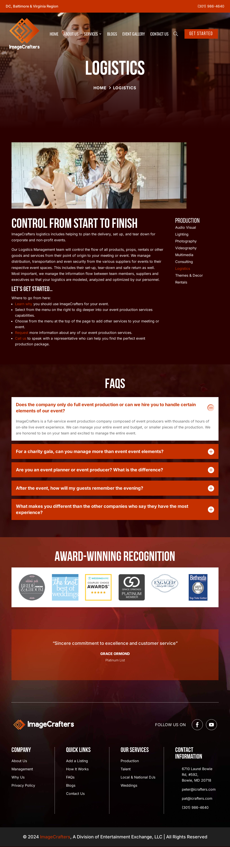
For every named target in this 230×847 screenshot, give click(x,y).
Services (91, 33)
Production (130, 761)
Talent (126, 769)
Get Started (201, 33)
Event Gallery (133, 33)
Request (21, 332)
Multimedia (184, 255)
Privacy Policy (23, 786)
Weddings (129, 786)
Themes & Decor (189, 275)
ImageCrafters (55, 837)
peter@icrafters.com (199, 789)
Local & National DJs (138, 778)
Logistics (182, 268)
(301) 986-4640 (211, 6)
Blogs (112, 33)
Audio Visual (185, 227)
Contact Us (159, 33)
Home (54, 33)
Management (22, 769)
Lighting (181, 234)
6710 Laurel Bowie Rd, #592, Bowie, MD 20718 (197, 775)
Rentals (181, 282)
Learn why (23, 304)
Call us (20, 338)
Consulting (184, 261)
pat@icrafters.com (197, 798)
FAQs (70, 778)
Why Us (18, 778)
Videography (186, 248)
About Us (71, 33)
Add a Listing (77, 761)
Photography (186, 241)
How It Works (77, 769)
